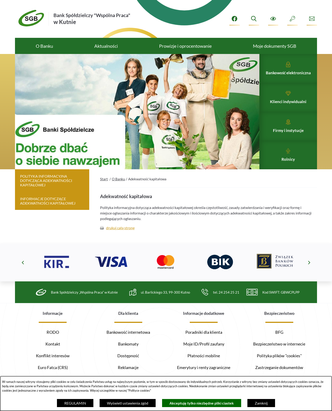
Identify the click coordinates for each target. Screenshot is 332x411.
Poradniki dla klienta (203, 332)
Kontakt (52, 343)
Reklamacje (128, 367)
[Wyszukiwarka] (254, 18)
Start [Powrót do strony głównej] (104, 189)
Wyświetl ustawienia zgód (127, 403)
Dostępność (128, 355)
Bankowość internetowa (128, 332)
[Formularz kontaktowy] (312, 18)
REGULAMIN (75, 403)
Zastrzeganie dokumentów (279, 367)
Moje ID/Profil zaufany (203, 343)
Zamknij (261, 403)
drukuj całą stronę (120, 237)
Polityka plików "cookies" (279, 355)
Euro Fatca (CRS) (53, 367)
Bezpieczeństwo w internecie (279, 343)
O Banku (118, 189)
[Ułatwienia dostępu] (273, 18)
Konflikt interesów (53, 355)
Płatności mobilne (203, 355)
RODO (53, 332)
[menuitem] (44, 46)
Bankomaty (128, 343)
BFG (279, 332)
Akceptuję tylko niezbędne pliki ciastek (201, 403)
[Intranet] (292, 18)
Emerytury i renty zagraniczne (203, 367)
